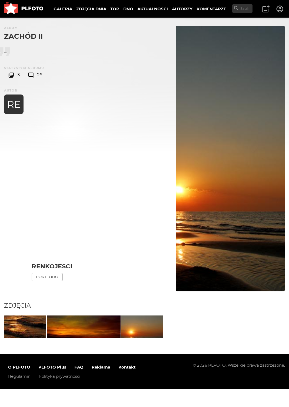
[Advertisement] (52, 178)
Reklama (101, 385)
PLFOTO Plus (52, 385)
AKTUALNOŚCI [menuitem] (152, 8)
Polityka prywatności (59, 394)
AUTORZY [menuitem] (182, 8)
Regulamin (19, 394)
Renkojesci (52, 266)
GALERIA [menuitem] (63, 8)
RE (14, 104)
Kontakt (127, 385)
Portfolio (47, 277)
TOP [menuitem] (114, 8)
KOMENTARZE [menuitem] (211, 8)
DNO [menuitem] (128, 8)
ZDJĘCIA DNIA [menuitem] (91, 8)
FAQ (79, 385)
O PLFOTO (19, 385)
